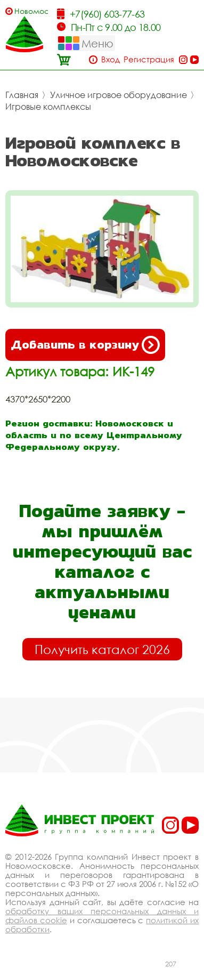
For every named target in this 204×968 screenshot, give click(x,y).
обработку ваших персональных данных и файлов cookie (102, 915)
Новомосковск (31, 10)
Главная (21, 95)
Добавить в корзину (85, 345)
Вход (110, 59)
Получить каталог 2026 (102, 649)
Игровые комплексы (48, 106)
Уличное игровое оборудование (118, 95)
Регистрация (149, 59)
